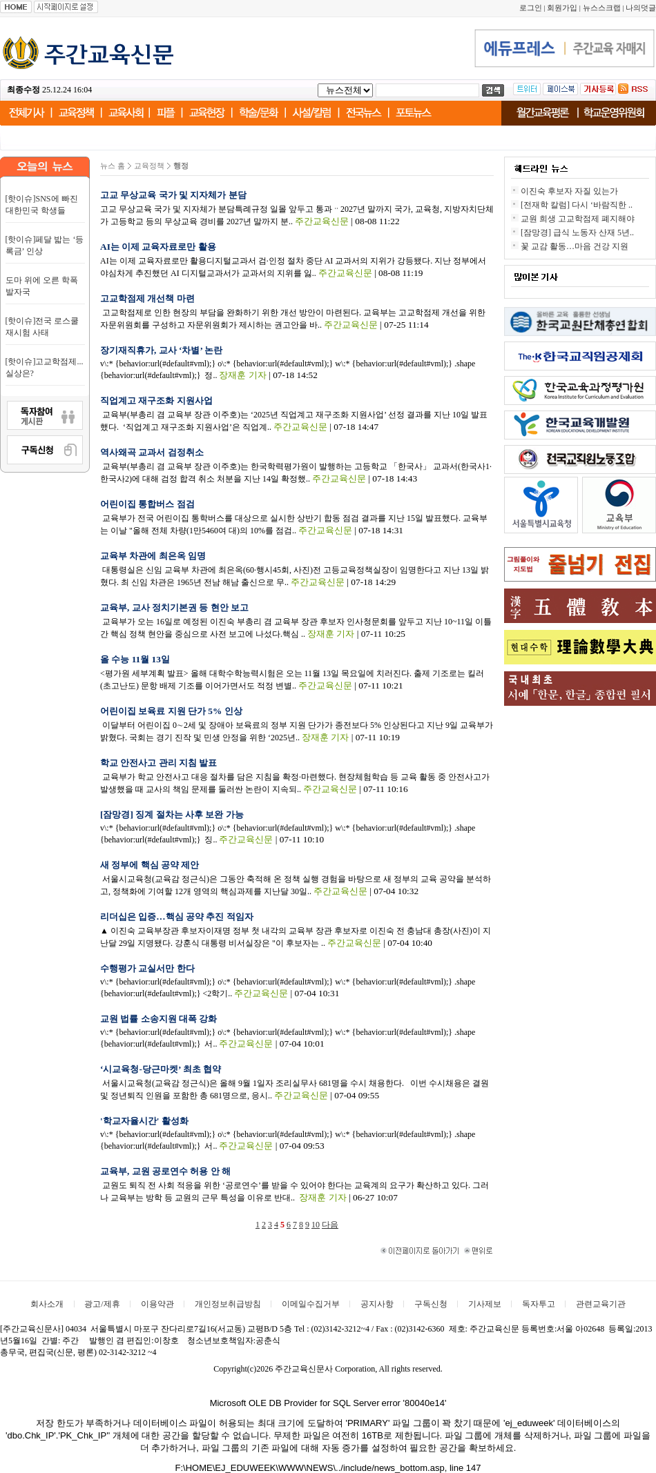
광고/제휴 (101, 1304)
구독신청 (430, 1304)
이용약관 (157, 1304)
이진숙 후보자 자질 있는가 (569, 191)
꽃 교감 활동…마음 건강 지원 (574, 246)
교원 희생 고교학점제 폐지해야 (578, 219)
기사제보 (484, 1304)
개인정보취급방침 (228, 1304)
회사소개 (47, 1304)
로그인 (530, 8)
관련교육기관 (601, 1304)
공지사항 (377, 1304)
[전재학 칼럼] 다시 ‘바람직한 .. (577, 205)
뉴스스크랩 (602, 8)
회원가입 (562, 8)
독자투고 (538, 1304)
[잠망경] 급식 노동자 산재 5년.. (577, 232)
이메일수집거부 (311, 1304)
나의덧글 (641, 8)
